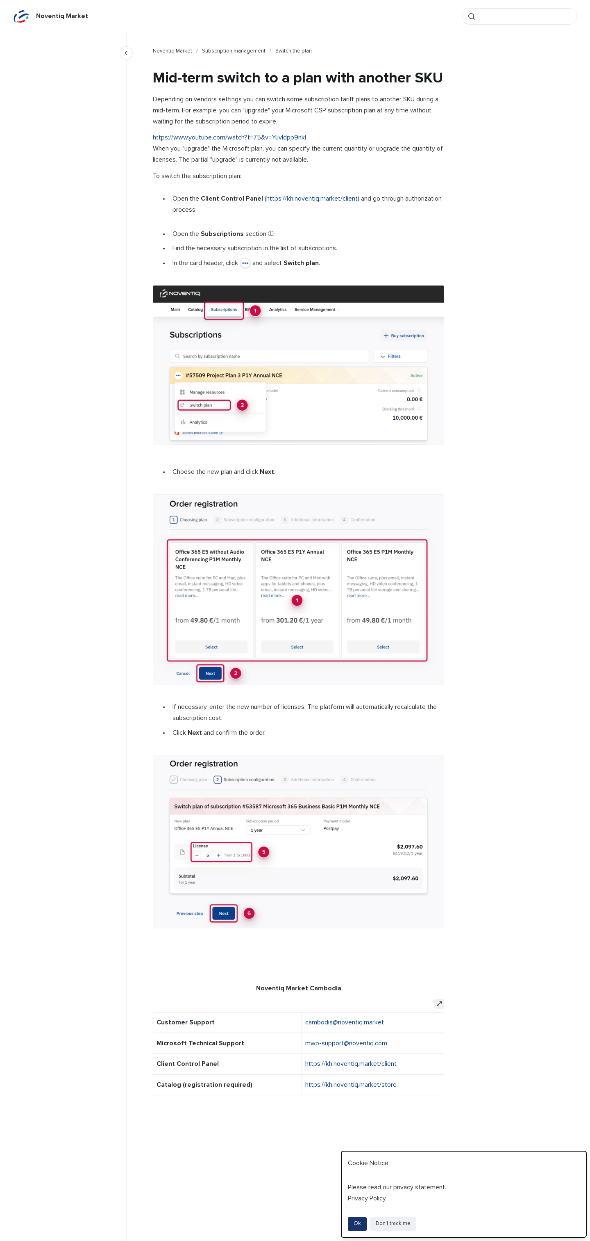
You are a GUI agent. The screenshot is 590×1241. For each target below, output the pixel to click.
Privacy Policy (367, 1198)
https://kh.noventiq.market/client (312, 198)
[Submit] (471, 16)
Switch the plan (293, 51)
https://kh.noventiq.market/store (351, 1084)
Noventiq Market (62, 16)
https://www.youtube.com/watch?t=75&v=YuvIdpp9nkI (229, 137)
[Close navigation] (126, 52)
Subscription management (234, 51)
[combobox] (519, 16)
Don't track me (393, 1223)
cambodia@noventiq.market (344, 1022)
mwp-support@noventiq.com (346, 1043)
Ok (357, 1223)
